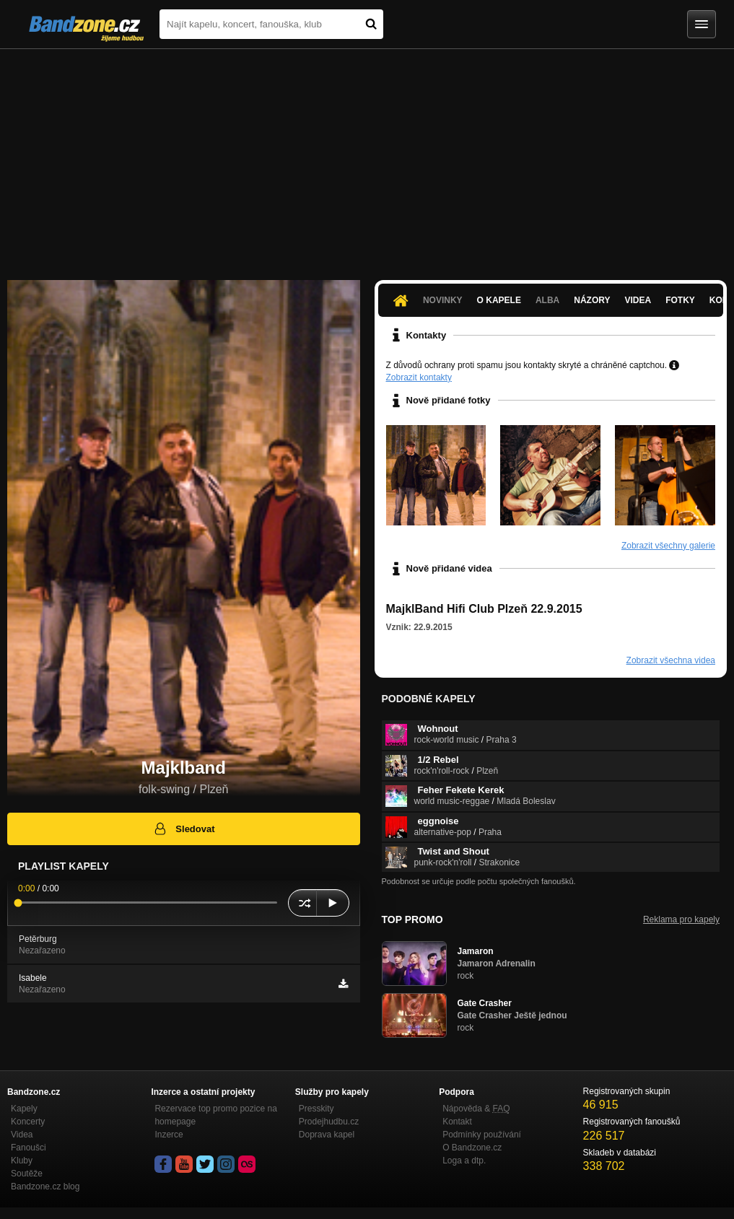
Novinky (443, 300)
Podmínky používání (481, 1135)
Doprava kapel (326, 1135)
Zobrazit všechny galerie (668, 546)
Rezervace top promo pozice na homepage (215, 1115)
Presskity (316, 1109)
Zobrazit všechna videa (670, 660)
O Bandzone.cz (472, 1147)
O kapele (499, 300)
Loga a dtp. (464, 1160)
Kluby (21, 1160)
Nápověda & (476, 1109)
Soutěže (27, 1173)
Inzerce (168, 1135)
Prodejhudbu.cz (329, 1122)
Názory (592, 300)
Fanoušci (28, 1147)
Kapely (24, 1109)
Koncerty (28, 1122)
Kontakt (457, 1122)
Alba (547, 300)
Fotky (680, 300)
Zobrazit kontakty (419, 377)
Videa (638, 300)
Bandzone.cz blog (45, 1186)
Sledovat (183, 828)
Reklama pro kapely (681, 919)
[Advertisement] (367, 157)
